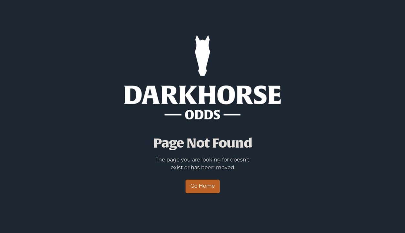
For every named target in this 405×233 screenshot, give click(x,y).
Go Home (202, 186)
